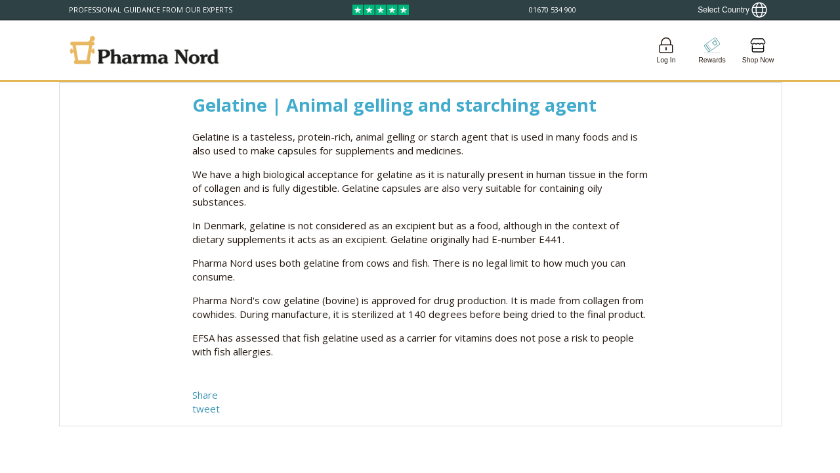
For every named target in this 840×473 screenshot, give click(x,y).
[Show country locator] (732, 10)
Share (205, 394)
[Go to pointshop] (712, 50)
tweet (206, 408)
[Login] (666, 50)
